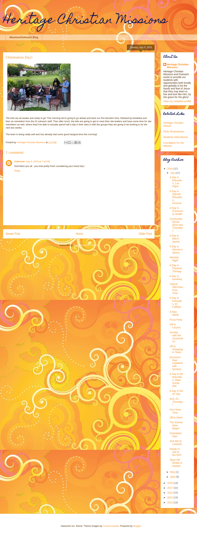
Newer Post (13, 233)
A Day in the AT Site (176, 392)
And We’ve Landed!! (176, 443)
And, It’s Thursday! (176, 401)
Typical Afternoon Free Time (176, 288)
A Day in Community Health (176, 211)
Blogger (137, 526)
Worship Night (174, 259)
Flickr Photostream (173, 131)
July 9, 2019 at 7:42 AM (38, 161)
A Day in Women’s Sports (176, 249)
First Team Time (175, 411)
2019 (170, 168)
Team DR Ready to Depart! (176, 462)
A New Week (174, 313)
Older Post (145, 233)
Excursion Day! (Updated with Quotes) (176, 363)
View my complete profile (177, 101)
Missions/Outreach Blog (23, 37)
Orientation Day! (176, 435)
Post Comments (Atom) (86, 245)
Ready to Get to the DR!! (175, 451)
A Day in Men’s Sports (174, 238)
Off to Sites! (176, 417)
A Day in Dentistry (176, 278)
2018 (170, 483)
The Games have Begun (176, 425)
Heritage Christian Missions (85, 20)
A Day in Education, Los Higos (176, 182)
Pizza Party (176, 319)
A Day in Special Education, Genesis (176, 197)
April (173, 476)
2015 (170, 497)
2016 (170, 492)
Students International (175, 137)
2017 (170, 487)
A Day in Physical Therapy (176, 268)
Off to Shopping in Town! (176, 349)
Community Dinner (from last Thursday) (176, 224)
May (173, 472)
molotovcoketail (111, 526)
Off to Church (175, 326)
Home (79, 233)
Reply (17, 170)
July (172, 173)
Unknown (19, 161)
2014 (170, 502)
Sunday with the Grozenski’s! (176, 337)
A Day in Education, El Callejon (176, 302)
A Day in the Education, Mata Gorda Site (176, 380)
